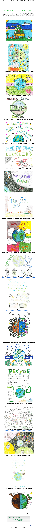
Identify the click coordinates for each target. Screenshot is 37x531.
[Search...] (30, 7)
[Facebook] (30, 525)
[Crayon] (27, 520)
